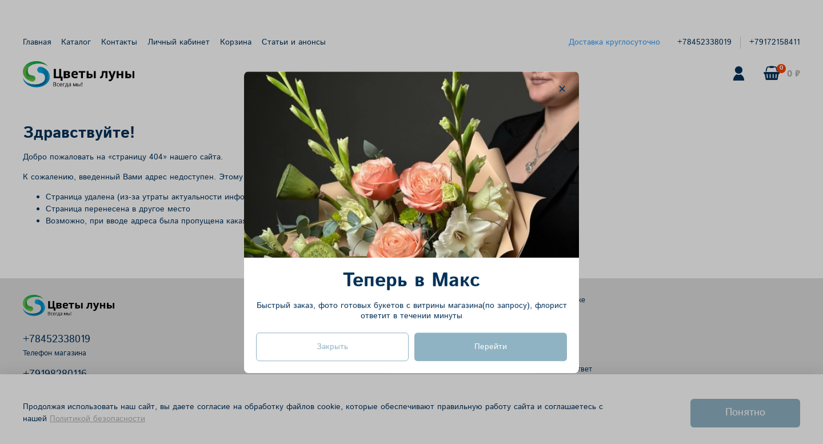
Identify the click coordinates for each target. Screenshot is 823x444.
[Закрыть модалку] (562, 89)
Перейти (490, 346)
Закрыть (332, 346)
